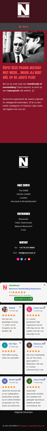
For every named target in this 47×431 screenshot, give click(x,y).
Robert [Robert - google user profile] (12, 308)
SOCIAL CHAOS (23, 194)
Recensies (23, 219)
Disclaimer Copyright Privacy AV (32, 426)
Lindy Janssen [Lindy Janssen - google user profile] (40, 308)
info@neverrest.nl (27, 253)
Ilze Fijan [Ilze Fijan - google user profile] (13, 344)
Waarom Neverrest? (23, 226)
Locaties (23, 198)
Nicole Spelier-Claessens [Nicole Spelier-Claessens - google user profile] (20, 380)
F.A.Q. (23, 230)
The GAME (23, 190)
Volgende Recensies (23, 412)
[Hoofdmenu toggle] (23, 26)
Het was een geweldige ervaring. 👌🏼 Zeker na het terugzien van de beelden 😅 (10, 325)
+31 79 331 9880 (27, 247)
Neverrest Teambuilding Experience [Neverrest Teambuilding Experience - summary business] (25, 289)
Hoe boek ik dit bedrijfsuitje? (23, 201)
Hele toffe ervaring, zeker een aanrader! (10, 356)
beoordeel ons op (22, 298)
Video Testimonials (23, 222)
